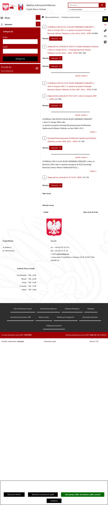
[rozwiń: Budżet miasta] (38, 103)
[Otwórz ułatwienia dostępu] (105, 19)
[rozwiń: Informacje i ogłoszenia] (38, 180)
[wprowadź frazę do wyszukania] (83, 5)
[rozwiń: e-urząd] (38, 59)
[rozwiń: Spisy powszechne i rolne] (38, 304)
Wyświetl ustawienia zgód (43, 494)
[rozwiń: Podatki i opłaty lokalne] (38, 132)
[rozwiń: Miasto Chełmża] (38, 37)
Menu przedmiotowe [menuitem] (10, 345)
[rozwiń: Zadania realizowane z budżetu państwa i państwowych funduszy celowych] (38, 289)
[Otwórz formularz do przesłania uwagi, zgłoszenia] (105, 36)
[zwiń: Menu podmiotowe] (38, 23)
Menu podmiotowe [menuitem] (9, 23)
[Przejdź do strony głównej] (28, 7)
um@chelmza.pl (62, 450)
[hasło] (20, 390)
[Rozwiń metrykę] (55, 38)
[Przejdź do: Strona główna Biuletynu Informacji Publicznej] (43, 17)
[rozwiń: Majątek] (38, 117)
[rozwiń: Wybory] (38, 139)
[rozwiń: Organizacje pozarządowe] (38, 154)
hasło (5, 385)
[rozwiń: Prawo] (38, 74)
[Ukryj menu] (38, 17)
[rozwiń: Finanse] (38, 125)
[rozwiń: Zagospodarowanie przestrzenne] (38, 194)
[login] (20, 380)
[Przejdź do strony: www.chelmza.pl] (105, 30)
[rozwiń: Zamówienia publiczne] (38, 88)
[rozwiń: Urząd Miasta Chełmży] (38, 52)
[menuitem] (20, 31)
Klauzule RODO (14, 494)
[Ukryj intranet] (38, 363)
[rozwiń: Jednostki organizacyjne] (38, 81)
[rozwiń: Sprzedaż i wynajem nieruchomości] (38, 96)
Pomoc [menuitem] (4, 351)
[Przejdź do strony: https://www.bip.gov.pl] (105, 25)
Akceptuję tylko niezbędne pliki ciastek (82, 494)
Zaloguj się (20, 397)
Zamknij (54, 501)
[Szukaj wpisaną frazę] (102, 5)
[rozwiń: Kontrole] (38, 187)
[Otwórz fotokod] (105, 42)
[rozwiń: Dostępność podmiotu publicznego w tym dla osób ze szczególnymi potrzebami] (38, 253)
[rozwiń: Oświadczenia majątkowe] (38, 172)
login (5, 376)
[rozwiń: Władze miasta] (38, 45)
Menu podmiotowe (52, 17)
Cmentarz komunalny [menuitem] (10, 357)
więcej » (93, 132)
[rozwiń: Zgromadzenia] (38, 223)
